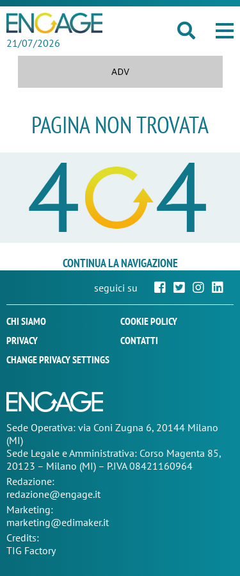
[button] (225, 30)
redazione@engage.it (53, 494)
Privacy (22, 340)
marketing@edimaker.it (57, 522)
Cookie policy (148, 321)
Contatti (139, 340)
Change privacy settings (57, 359)
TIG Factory (31, 550)
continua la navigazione (120, 263)
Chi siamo (26, 321)
